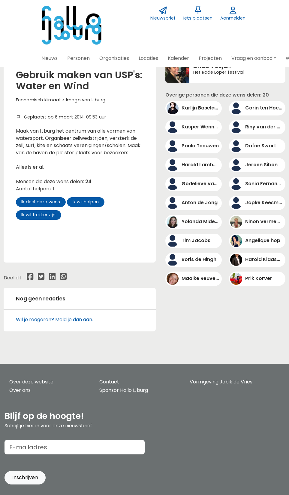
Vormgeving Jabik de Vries (221, 381)
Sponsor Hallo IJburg (123, 390)
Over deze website (31, 381)
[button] (49, 58)
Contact (109, 381)
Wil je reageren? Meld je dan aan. (54, 319)
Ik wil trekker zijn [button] (38, 215)
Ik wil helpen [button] (86, 202)
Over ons (20, 390)
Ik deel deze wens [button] (40, 202)
